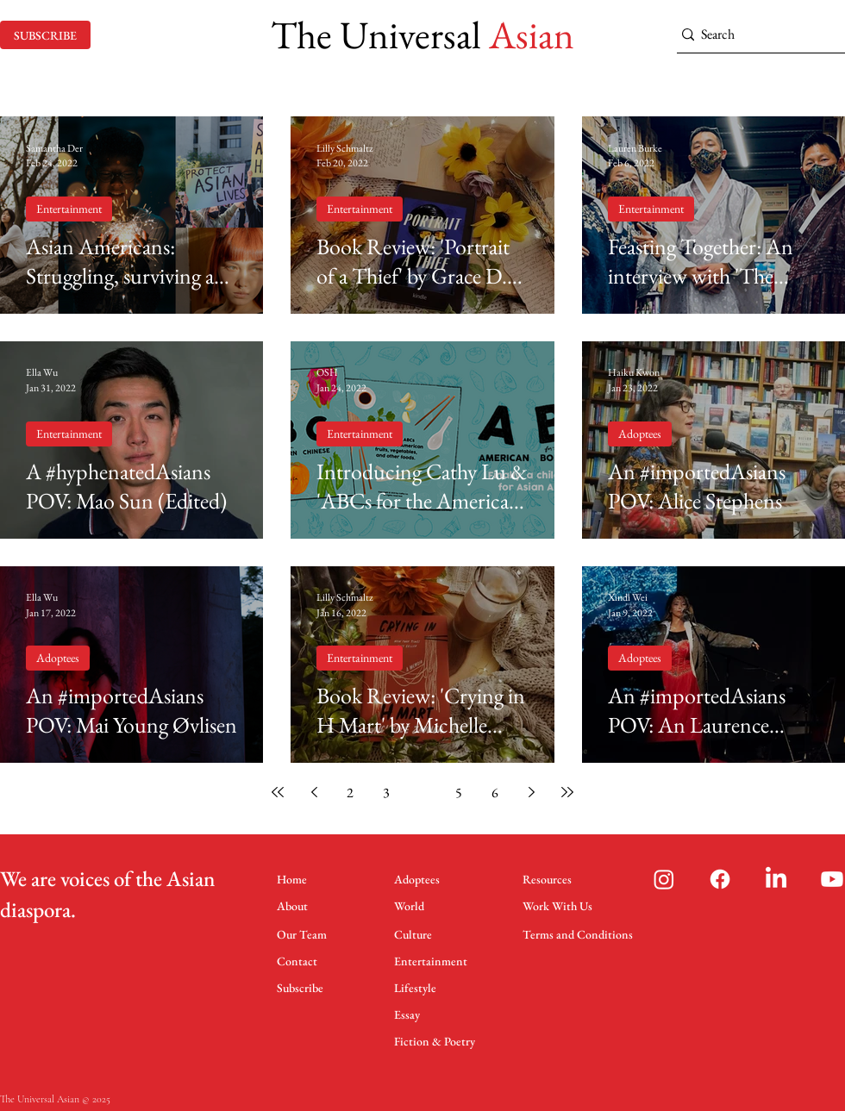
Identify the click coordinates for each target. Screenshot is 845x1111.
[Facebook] (720, 879)
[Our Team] (305, 934)
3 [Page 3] (386, 792)
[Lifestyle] (419, 987)
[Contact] (299, 960)
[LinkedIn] (776, 879)
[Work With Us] (565, 905)
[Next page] (531, 792)
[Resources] (551, 878)
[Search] (755, 35)
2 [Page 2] (350, 792)
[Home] (299, 878)
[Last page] (567, 792)
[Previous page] (313, 792)
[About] (299, 905)
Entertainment (69, 208)
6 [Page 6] (494, 792)
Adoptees (639, 433)
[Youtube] (832, 879)
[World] (417, 905)
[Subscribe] (305, 987)
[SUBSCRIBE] (45, 35)
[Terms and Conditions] (579, 934)
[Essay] (410, 1014)
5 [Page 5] (458, 792)
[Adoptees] (422, 878)
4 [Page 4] (422, 792)
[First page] (277, 792)
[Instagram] (664, 879)
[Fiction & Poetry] (436, 1041)
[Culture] (417, 934)
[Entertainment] (431, 960)
